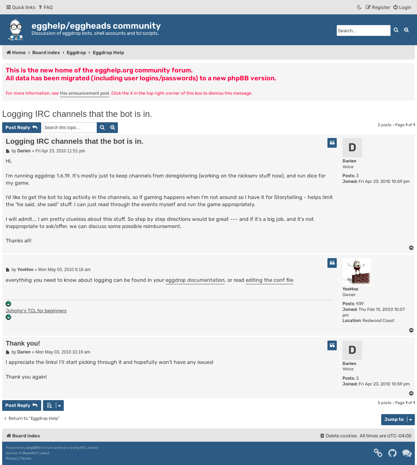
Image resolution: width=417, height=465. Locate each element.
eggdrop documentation (195, 280)
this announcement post (84, 93)
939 (360, 303)
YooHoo (350, 288)
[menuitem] (45, 7)
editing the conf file (269, 280)
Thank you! (23, 343)
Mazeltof (30, 453)
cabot (44, 453)
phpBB (32, 448)
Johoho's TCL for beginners (36, 310)
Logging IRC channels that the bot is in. (77, 114)
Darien (349, 160)
